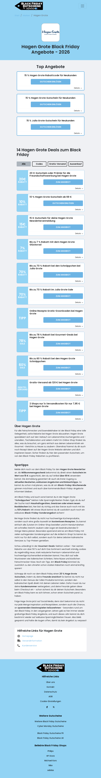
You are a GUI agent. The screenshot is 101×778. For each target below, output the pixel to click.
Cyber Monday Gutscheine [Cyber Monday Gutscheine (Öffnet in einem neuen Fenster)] (50, 716)
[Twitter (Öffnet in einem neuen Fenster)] (54, 697)
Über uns (50, 672)
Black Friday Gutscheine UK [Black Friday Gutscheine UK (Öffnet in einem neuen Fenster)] (50, 728)
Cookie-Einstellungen (50, 692)
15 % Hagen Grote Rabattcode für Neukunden (50, 75)
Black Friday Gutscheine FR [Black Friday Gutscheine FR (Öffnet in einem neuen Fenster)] (50, 723)
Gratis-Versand (58, 162)
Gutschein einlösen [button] (50, 82)
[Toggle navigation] (82, 6)
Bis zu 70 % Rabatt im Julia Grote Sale (50, 285)
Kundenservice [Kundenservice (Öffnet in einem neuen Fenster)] (26, 616)
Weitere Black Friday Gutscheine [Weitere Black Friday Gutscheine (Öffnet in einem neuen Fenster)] (50, 712)
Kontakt (50, 677)
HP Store (50, 746)
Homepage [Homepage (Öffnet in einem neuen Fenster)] (24, 606)
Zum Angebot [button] (63, 180)
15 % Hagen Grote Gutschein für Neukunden (50, 97)
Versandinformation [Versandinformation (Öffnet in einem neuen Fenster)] (28, 611)
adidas (50, 760)
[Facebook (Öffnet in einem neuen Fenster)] (47, 697)
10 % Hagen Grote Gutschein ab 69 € (49, 195)
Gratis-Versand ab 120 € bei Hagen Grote (51, 376)
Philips (50, 741)
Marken (25, 15)
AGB (50, 687)
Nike (50, 756)
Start (17, 15)
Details (78, 88)
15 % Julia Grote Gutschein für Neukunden (50, 119)
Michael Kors (50, 751)
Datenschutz (50, 682)
